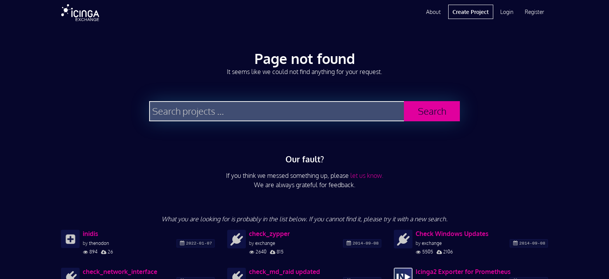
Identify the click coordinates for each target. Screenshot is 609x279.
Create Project (470, 12)
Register (534, 12)
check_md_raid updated (284, 272)
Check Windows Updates (452, 234)
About (433, 12)
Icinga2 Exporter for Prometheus (463, 272)
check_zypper (269, 234)
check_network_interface (120, 272)
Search (432, 111)
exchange (265, 243)
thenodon (99, 243)
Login (506, 12)
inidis (90, 234)
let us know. (366, 175)
